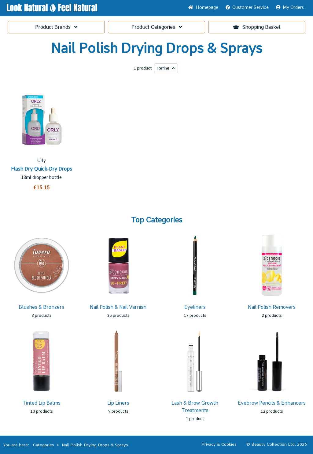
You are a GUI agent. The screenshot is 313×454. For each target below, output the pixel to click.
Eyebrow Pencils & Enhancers (272, 403)
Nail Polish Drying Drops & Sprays (156, 48)
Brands (56, 27)
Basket (257, 27)
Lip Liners (118, 403)
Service (247, 7)
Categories (156, 27)
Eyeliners (195, 307)
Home (203, 7)
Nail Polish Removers (272, 307)
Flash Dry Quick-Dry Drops (41, 169)
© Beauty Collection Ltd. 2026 (276, 444)
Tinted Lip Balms (42, 403)
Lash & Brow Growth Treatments (194, 406)
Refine (166, 68)
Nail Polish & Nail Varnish (118, 307)
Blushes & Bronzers (41, 307)
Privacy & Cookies (219, 444)
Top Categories (156, 220)
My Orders (290, 7)
